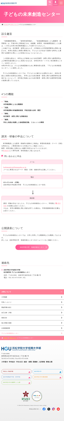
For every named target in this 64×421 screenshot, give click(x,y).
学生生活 (19, 362)
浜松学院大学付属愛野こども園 (16, 382)
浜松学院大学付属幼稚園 (47, 377)
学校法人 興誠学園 (16, 371)
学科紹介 (12, 362)
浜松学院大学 (47, 371)
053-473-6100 (17, 277)
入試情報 (42, 362)
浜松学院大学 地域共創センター (32, 247)
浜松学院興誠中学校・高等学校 (16, 377)
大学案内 (4, 362)
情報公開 (49, 362)
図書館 (35, 362)
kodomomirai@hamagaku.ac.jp (14, 167)
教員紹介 (6, 150)
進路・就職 (28, 362)
